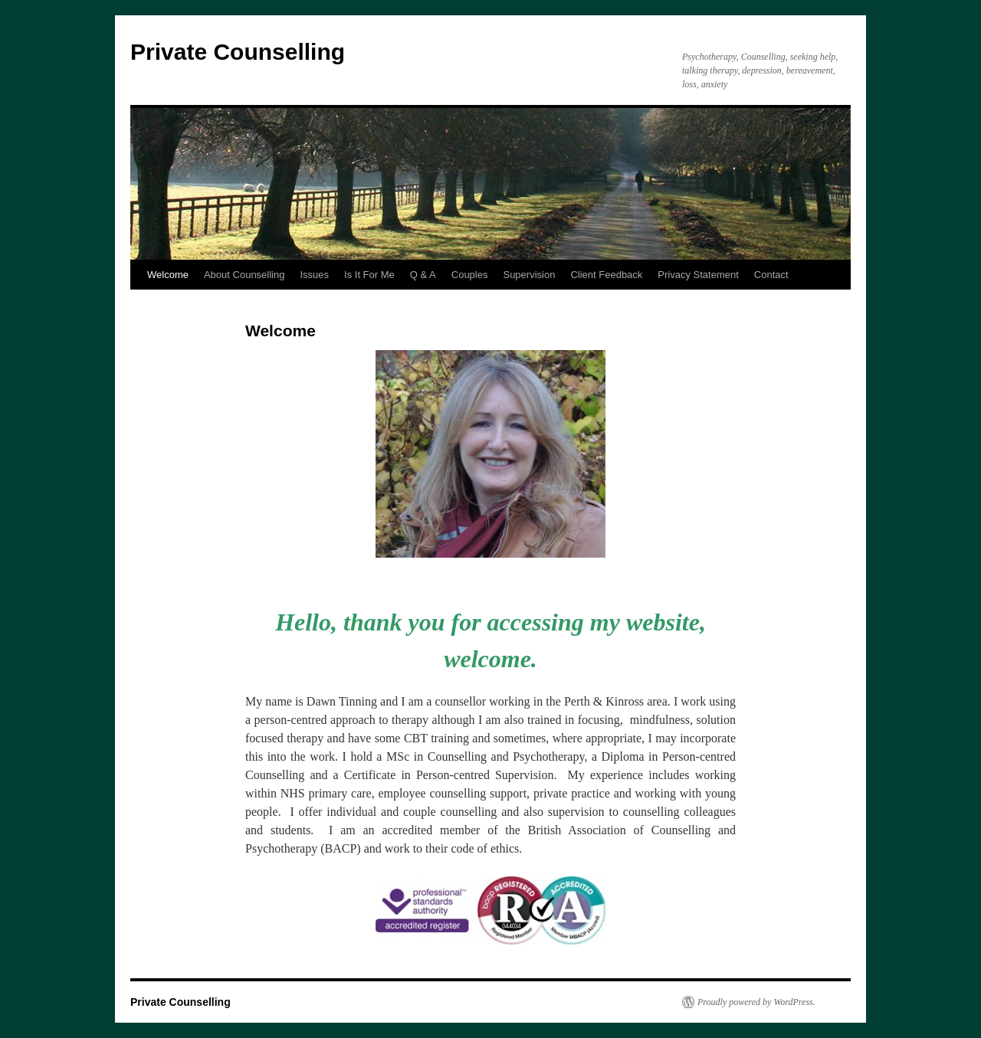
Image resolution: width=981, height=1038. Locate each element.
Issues (314, 274)
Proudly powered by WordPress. (756, 1002)
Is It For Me (369, 274)
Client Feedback (606, 274)
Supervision (529, 274)
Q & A (423, 274)
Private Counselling (237, 51)
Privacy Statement (698, 274)
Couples (469, 274)
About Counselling (244, 274)
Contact (771, 274)
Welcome (168, 274)
